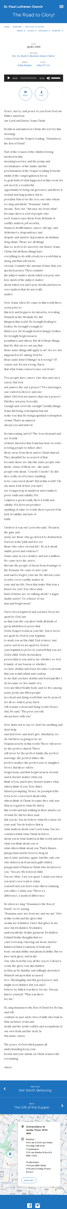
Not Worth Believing (35, 1090)
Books (32, 31)
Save (41, 94)
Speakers (44, 31)
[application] (33, 78)
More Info (29, 1180)
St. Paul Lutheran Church (23, 6)
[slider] (28, 78)
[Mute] (48, 78)
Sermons (17, 27)
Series (21, 31)
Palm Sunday (25, 65)
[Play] (9, 78)
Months (57, 31)
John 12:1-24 (43, 65)
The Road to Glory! (34, 27)
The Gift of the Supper (31, 1107)
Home (6, 27)
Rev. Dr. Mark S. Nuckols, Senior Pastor (33, 56)
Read (25, 94)
